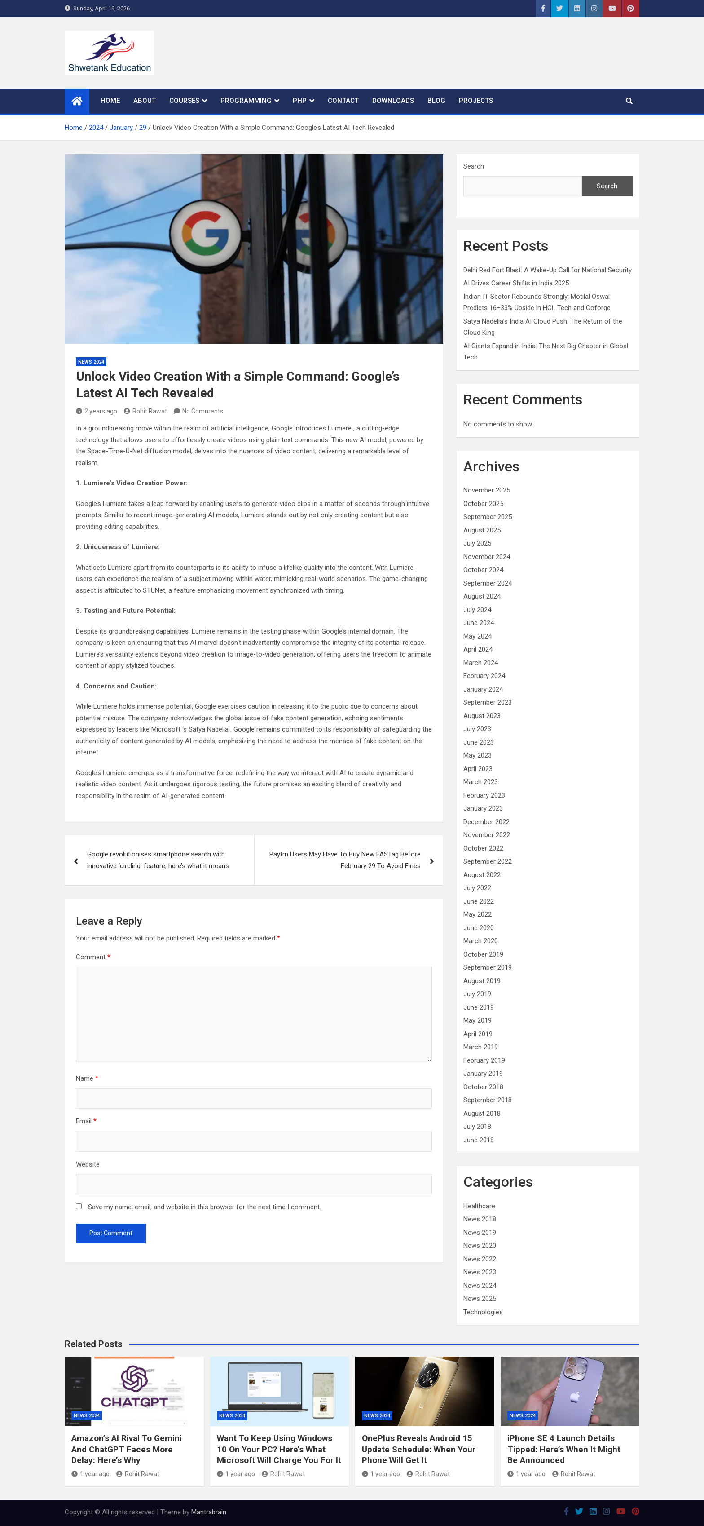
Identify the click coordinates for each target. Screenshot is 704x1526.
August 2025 (482, 530)
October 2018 (483, 1087)
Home (110, 101)
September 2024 (487, 583)
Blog (436, 101)
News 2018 (479, 1219)
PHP (300, 101)
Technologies (483, 1312)
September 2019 (487, 967)
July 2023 (477, 729)
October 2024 (483, 570)
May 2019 (477, 1020)
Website (88, 1164)
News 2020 (479, 1246)
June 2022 (478, 901)
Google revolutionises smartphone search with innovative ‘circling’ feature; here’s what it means (158, 860)
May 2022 (477, 914)
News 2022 (479, 1259)
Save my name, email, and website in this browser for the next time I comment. (204, 1207)
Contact (343, 101)
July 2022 (477, 888)
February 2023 (484, 795)
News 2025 (479, 1299)
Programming (246, 101)
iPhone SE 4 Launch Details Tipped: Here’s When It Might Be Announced (563, 1449)
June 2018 (478, 1140)
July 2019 (477, 994)
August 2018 (482, 1113)
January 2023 (483, 808)
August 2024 (482, 596)
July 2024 (477, 610)
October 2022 (483, 848)
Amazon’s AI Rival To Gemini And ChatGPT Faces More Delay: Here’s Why (126, 1449)
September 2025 (487, 517)
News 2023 (479, 1272)
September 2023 (487, 702)
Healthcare (479, 1206)
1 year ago (90, 1473)
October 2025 (483, 504)
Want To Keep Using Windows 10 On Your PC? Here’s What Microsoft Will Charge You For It (279, 1449)
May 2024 (477, 636)
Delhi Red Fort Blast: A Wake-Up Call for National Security (547, 270)
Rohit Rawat (145, 411)
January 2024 (483, 689)
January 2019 (483, 1073)
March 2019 (480, 1047)
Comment (93, 957)
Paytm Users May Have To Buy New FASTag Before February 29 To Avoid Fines (345, 860)
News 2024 (91, 362)
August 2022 (482, 875)
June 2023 (478, 742)
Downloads (393, 101)
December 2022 (486, 822)
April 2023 (478, 769)
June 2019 (478, 1007)
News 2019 (479, 1233)
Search (473, 166)
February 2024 (484, 676)
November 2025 (486, 490)
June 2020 (478, 928)
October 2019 (483, 954)
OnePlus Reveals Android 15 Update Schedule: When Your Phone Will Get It (418, 1449)
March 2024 (480, 663)
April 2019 (478, 1034)
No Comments (202, 411)
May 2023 (477, 755)
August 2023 (482, 716)
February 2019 (484, 1060)
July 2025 (477, 543)
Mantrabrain (208, 1512)
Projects (476, 101)
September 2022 (487, 861)
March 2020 (480, 941)
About (144, 101)
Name (87, 1078)
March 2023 (480, 782)
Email (86, 1121)
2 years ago (96, 411)
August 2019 (482, 981)
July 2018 (477, 1126)
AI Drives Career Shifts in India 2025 (516, 283)
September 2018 (487, 1100)
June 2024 (478, 623)
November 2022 (486, 835)
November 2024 (486, 557)
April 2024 (478, 649)
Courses (184, 101)
